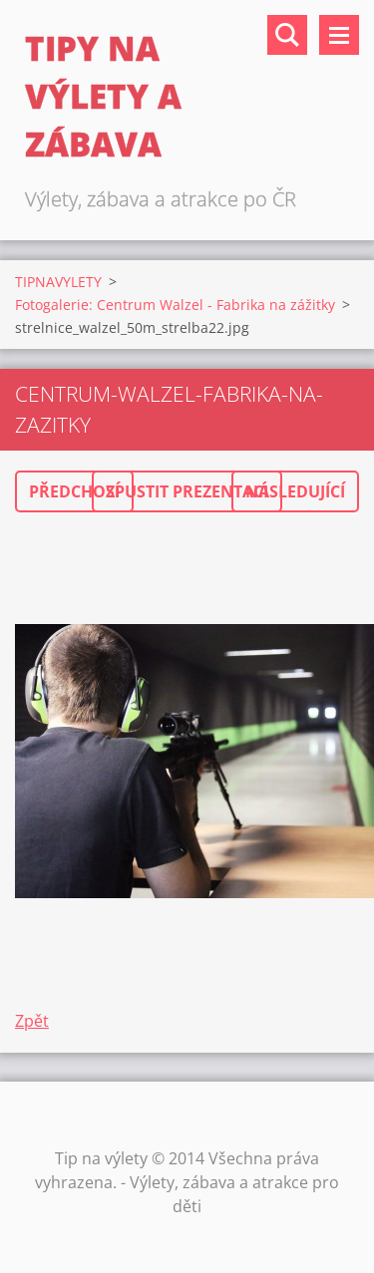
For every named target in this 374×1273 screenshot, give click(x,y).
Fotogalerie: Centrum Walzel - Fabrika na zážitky (175, 304)
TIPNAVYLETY (58, 281)
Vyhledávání (287, 35)
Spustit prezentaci (187, 491)
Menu (339, 35)
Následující (295, 491)
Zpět (32, 1021)
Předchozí (74, 491)
